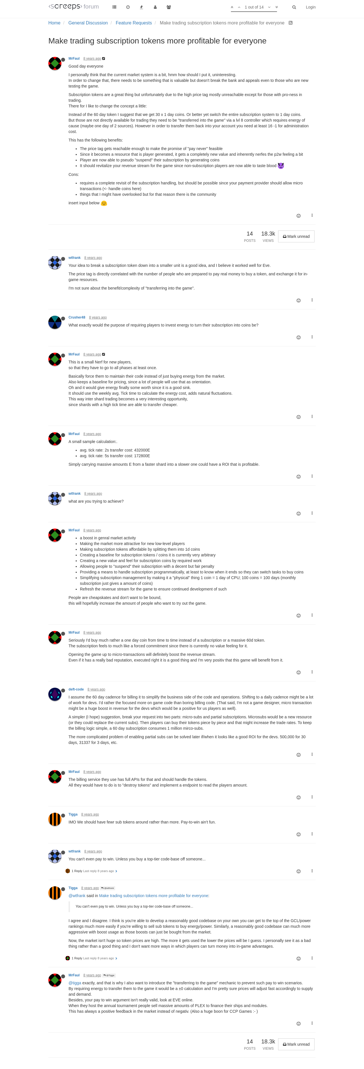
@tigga (75, 983)
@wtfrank (107, 888)
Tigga (73, 814)
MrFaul (74, 59)
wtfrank (74, 258)
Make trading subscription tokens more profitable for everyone (153, 895)
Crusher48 (77, 317)
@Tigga (109, 975)
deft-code (76, 689)
